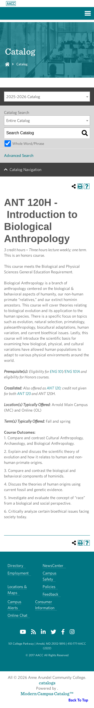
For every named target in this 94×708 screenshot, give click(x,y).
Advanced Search (18, 155)
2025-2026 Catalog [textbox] (23, 96)
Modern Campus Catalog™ (47, 693)
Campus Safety (49, 576)
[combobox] (47, 97)
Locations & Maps (17, 589)
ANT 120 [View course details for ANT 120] (53, 388)
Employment (18, 573)
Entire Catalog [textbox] (18, 120)
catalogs (47, 682)
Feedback (50, 594)
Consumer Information (44, 604)
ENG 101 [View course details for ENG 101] (56, 371)
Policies (49, 586)
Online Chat (17, 615)
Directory (15, 565)
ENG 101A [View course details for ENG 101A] (72, 371)
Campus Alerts (14, 604)
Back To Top (78, 700)
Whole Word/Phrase (28, 143)
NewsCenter (53, 565)
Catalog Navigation (25, 169)
